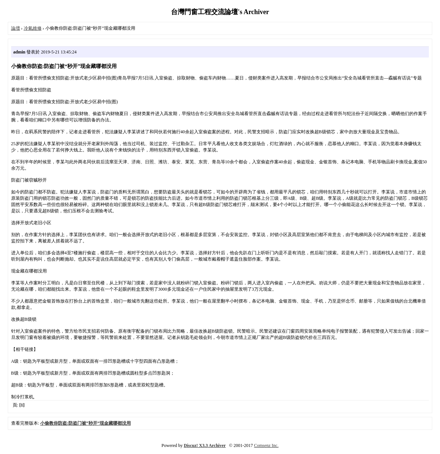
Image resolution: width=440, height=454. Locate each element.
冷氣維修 (33, 28)
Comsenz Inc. (266, 445)
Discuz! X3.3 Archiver (205, 445)
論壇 (15, 28)
